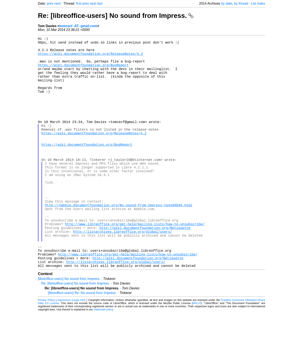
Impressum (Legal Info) (71, 351)
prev (50, 3)
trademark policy (103, 360)
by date (226, 3)
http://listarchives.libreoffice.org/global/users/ (122, 275)
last (99, 3)
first (78, 3)
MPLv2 (197, 354)
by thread (241, 3)
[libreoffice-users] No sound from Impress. (69, 330)
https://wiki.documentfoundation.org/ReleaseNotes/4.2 (90, 58)
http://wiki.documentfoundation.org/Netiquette (144, 270)
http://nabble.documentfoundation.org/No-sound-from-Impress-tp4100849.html (118, 243)
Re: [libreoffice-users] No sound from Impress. (115, 15)
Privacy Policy (46, 351)
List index (258, 3)
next (57, 3)
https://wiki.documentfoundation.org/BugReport (83, 71)
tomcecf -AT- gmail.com (78, 26)
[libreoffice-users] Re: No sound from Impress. (82, 344)
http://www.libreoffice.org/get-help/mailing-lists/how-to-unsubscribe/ (134, 266)
